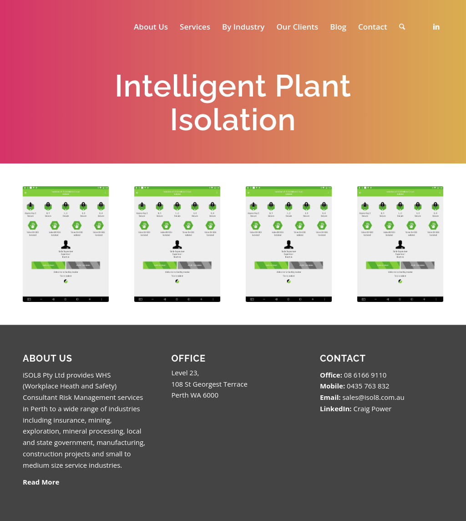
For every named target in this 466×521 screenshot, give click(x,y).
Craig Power (373, 408)
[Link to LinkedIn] (436, 26)
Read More (41, 481)
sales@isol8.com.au (373, 397)
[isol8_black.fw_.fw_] (60, 27)
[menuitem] (151, 27)
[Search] (402, 27)
